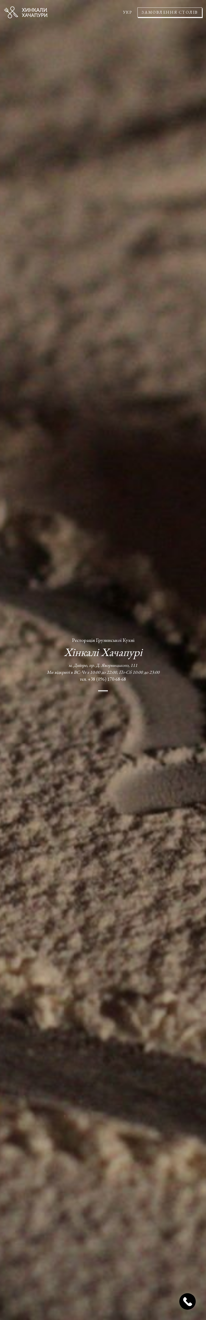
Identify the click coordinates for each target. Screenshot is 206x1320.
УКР (128, 12)
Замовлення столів (170, 12)
